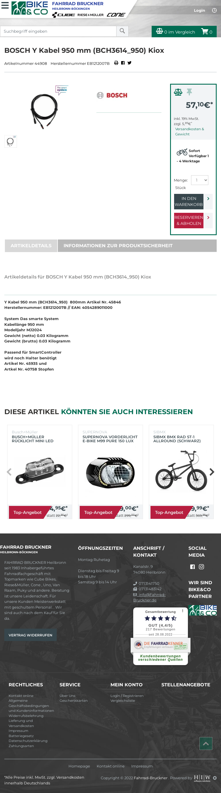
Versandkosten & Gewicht (189, 131)
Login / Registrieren (127, 696)
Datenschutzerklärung (28, 741)
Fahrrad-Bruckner (151, 778)
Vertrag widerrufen (30, 635)
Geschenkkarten (74, 701)
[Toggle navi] (5, 4)
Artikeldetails (31, 245)
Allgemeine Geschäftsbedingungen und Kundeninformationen (31, 706)
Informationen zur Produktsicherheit (118, 245)
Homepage (79, 766)
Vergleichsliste (122, 701)
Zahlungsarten (21, 746)
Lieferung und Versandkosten (21, 723)
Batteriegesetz (21, 736)
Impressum (18, 731)
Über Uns (67, 696)
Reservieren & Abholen (188, 220)
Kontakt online (21, 696)
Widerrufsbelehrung (26, 716)
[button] (212, 472)
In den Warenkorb (189, 201)
